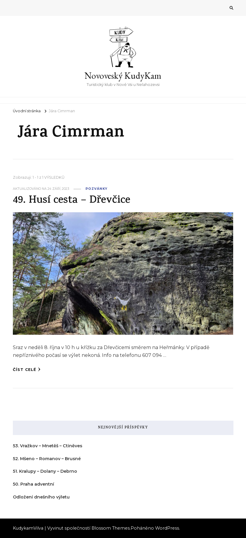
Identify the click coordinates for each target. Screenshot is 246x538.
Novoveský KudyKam (123, 75)
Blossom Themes (110, 528)
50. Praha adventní (33, 484)
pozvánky (96, 189)
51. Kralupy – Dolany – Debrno (45, 471)
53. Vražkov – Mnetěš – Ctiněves (47, 445)
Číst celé (27, 369)
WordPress (167, 528)
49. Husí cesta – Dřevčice (71, 201)
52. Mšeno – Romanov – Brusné (47, 458)
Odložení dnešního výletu (41, 497)
